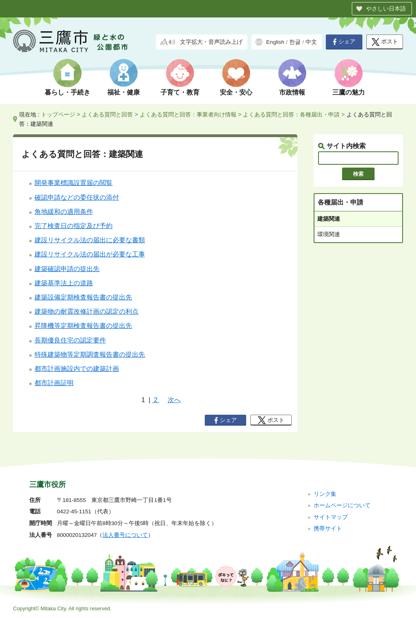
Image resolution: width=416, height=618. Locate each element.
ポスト (385, 42)
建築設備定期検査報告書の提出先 (83, 297)
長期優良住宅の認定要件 (70, 340)
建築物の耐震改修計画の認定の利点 (87, 311)
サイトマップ (331, 517)
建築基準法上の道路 (64, 283)
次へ (174, 399)
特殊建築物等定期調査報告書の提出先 (90, 354)
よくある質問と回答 (107, 114)
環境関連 (328, 234)
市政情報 (292, 92)
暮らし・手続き (67, 92)
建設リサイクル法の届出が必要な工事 (90, 254)
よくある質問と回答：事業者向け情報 (188, 114)
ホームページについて (342, 505)
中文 (311, 42)
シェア (344, 41)
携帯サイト (328, 528)
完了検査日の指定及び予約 (74, 225)
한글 (295, 42)
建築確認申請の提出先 (67, 268)
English (275, 42)
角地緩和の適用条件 (64, 211)
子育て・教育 (179, 92)
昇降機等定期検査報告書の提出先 (83, 325)
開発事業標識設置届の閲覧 (74, 182)
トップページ (58, 114)
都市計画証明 (54, 382)
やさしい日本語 (386, 8)
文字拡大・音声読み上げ (211, 42)
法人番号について (125, 535)
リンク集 (325, 494)
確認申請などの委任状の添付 (77, 197)
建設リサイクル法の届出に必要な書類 (90, 240)
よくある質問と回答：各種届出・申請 (291, 114)
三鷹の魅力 (348, 92)
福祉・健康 (123, 92)
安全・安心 (236, 92)
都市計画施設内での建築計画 (77, 368)
